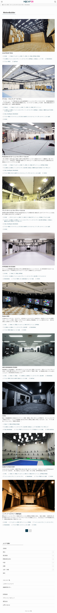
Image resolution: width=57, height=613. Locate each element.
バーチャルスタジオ (42, 276)
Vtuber (11, 56)
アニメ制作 (25, 56)
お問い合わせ (6, 605)
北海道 (4, 548)
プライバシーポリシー (9, 598)
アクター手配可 (7, 61)
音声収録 (34, 56)
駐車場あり (31, 58)
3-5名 (5, 324)
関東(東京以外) (28, 559)
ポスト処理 (47, 116)
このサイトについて (8, 583)
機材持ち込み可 (36, 167)
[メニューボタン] (2, 2)
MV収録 (38, 56)
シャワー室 (41, 58)
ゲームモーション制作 (17, 56)
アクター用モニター (8, 111)
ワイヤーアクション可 (15, 116)
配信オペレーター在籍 (29, 278)
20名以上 (6, 107)
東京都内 (28, 556)
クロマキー (6, 276)
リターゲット (42, 116)
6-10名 (5, 56)
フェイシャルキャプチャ (14, 58)
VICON (5, 119)
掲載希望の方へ (7, 587)
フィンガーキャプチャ (23, 58)
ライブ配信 (16, 273)
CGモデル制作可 (23, 116)
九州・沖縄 (28, 570)
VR (11, 217)
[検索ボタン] (55, 2)
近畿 (28, 566)
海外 (4, 573)
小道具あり (36, 58)
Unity (5, 113)
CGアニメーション (37, 107)
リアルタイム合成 (46, 217)
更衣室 (40, 167)
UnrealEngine (9, 113)
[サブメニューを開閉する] (53, 552)
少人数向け (11, 167)
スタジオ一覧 (6, 580)
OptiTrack (16, 61)
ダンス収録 (30, 56)
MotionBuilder (49, 58)
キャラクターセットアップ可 (33, 116)
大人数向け (6, 58)
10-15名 (5, 273)
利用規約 (5, 594)
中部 (28, 563)
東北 (28, 552)
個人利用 (25, 167)
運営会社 (5, 601)
